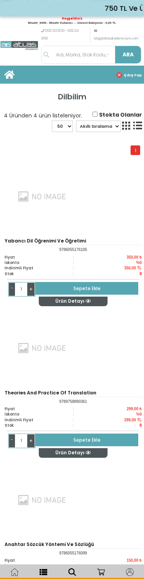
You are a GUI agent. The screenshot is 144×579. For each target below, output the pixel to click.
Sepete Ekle (87, 288)
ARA (128, 54)
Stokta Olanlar (120, 115)
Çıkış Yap (133, 75)
